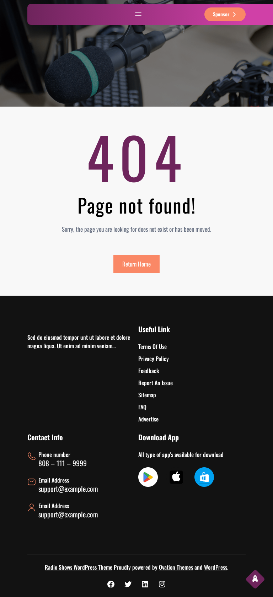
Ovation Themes (176, 567)
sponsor (225, 14)
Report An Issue (155, 382)
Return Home (136, 263)
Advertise (148, 419)
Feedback (148, 370)
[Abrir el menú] (138, 14)
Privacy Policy (153, 358)
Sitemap (147, 395)
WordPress (215, 567)
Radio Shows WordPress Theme (78, 567)
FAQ (142, 407)
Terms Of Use (152, 346)
